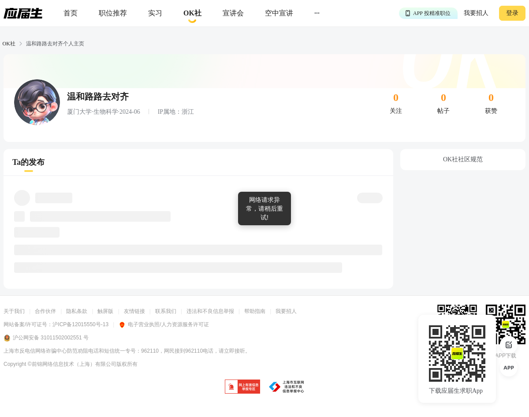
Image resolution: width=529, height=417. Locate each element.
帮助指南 (254, 311)
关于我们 (14, 311)
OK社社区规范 (463, 159)
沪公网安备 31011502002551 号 (46, 338)
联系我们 (165, 311)
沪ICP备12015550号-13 (80, 324)
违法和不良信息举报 (210, 311)
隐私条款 (76, 311)
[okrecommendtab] (192, 13)
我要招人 (476, 13)
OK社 (9, 44)
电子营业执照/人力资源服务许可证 (164, 324)
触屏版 (105, 311)
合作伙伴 (45, 311)
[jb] (242, 387)
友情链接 (134, 311)
